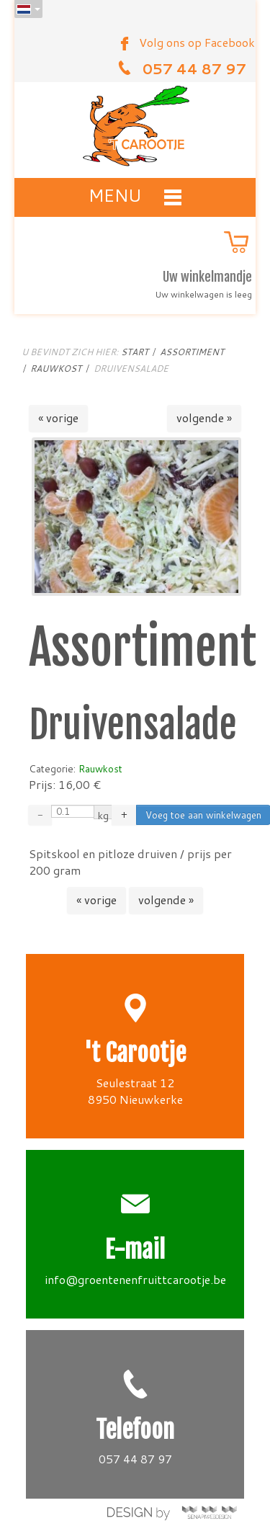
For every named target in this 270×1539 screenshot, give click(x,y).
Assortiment (192, 352)
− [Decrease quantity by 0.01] (39, 814)
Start (134, 352)
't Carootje (135, 1053)
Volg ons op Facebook (197, 42)
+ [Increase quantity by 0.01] (124, 814)
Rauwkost (55, 368)
